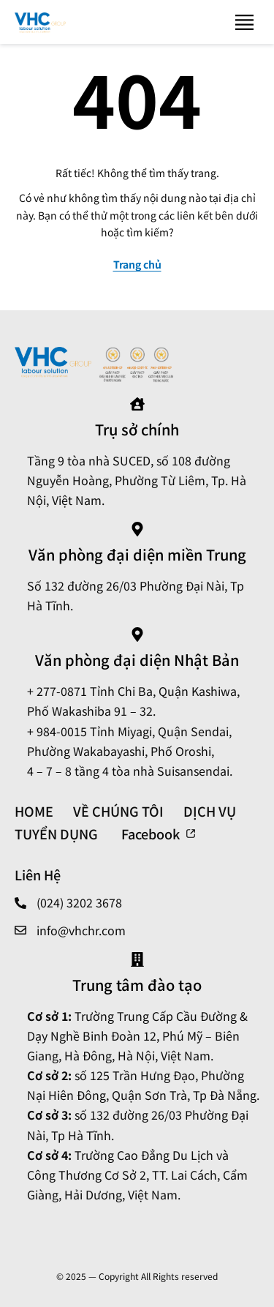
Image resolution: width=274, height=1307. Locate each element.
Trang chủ (137, 264)
